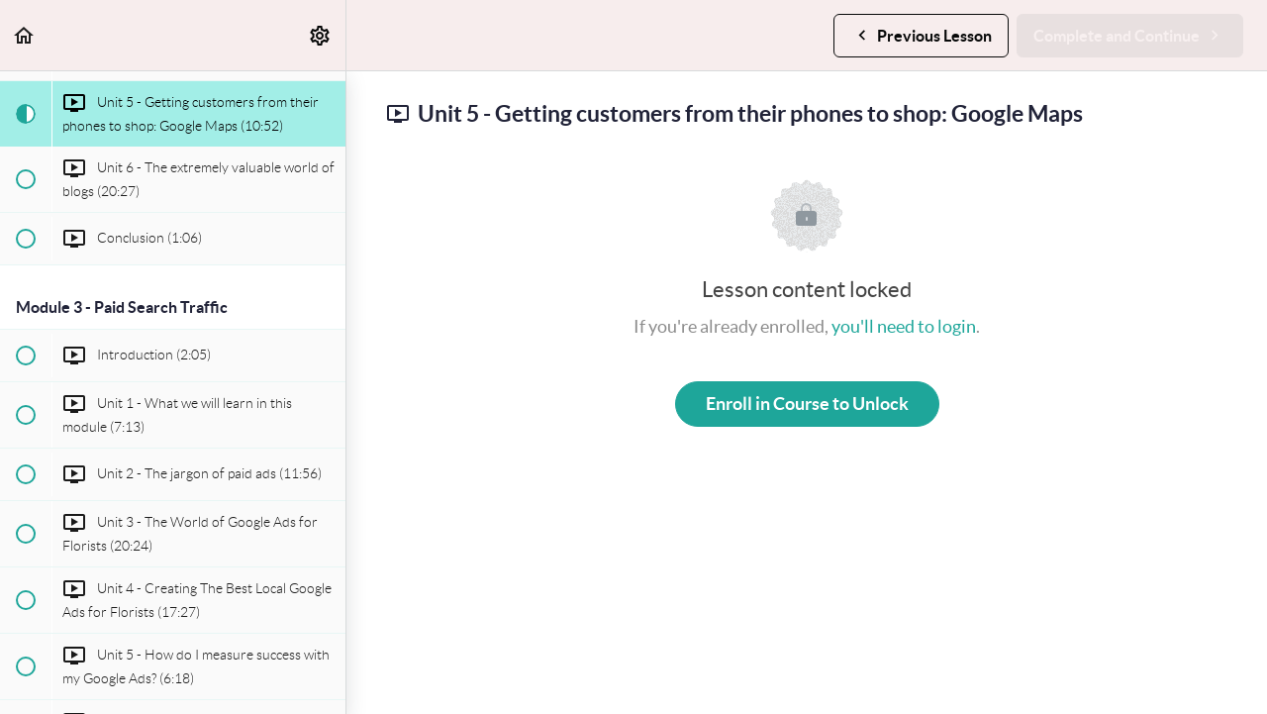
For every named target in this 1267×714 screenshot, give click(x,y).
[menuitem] (320, 35)
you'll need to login (903, 326)
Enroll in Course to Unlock (807, 403)
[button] (24, 35)
